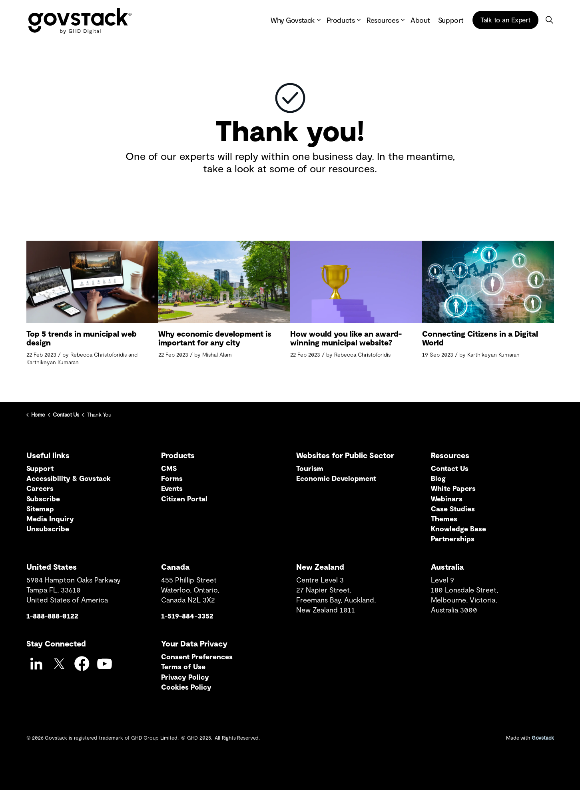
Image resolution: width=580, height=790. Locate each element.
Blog (438, 478)
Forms (172, 478)
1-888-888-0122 (52, 615)
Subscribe (43, 498)
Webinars (446, 498)
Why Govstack (293, 20)
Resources (383, 20)
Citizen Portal (184, 498)
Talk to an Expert (505, 20)
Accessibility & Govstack (68, 478)
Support (451, 20)
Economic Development (336, 478)
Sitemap (40, 508)
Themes (444, 518)
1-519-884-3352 (187, 615)
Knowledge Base (458, 528)
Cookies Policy (186, 686)
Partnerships (452, 538)
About (420, 20)
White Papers (453, 488)
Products (341, 20)
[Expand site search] (549, 20)
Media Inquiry (50, 518)
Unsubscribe (47, 528)
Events (172, 488)
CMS (169, 468)
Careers (40, 488)
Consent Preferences (197, 656)
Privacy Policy (185, 676)
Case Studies (453, 508)
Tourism (309, 468)
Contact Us (449, 468)
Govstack (543, 737)
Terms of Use (183, 666)
